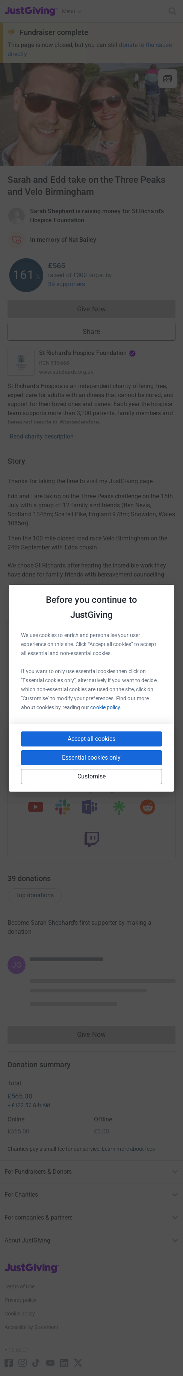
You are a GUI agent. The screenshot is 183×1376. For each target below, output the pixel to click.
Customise (91, 776)
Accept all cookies (91, 738)
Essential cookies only (91, 757)
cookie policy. (105, 707)
